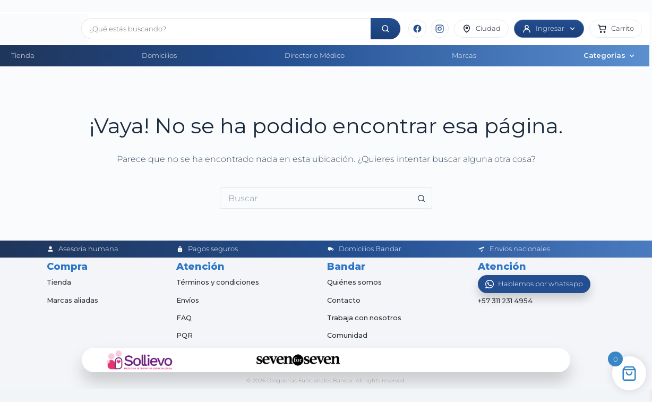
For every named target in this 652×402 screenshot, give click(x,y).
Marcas (464, 55)
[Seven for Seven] (298, 360)
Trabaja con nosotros (365, 317)
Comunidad (347, 335)
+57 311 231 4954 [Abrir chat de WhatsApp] (506, 301)
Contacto (344, 300)
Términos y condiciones (218, 282)
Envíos (187, 300)
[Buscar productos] (226, 28)
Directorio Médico (315, 55)
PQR (184, 335)
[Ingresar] (549, 29)
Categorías (610, 55)
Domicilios (159, 55)
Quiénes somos (354, 282)
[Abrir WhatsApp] (534, 284)
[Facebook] (417, 29)
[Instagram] (440, 29)
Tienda (23, 55)
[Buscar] (385, 28)
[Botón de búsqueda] (421, 198)
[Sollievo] (139, 360)
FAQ (184, 317)
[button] (615, 29)
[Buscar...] (315, 198)
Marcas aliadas (73, 300)
